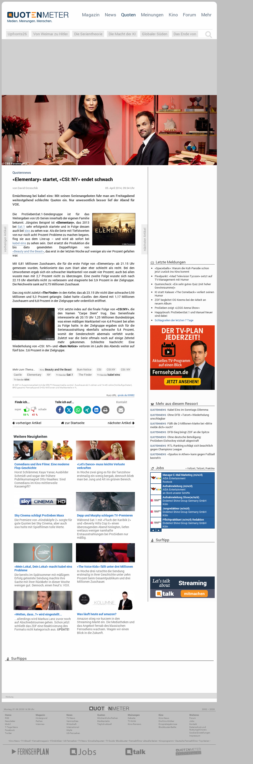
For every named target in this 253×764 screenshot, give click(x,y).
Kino (173, 15)
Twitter (8, 733)
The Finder (85, 374)
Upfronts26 (17, 33)
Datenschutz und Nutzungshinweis (198, 728)
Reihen (39, 721)
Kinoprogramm (166, 740)
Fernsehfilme (135, 740)
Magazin (91, 15)
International (72, 727)
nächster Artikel (121, 423)
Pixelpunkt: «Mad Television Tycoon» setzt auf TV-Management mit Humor (183, 277)
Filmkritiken (56, 740)
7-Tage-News (11, 727)
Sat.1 (21, 227)
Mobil (8, 724)
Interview (40, 724)
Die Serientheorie (88, 33)
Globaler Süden (154, 33)
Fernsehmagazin (40, 740)
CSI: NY (125, 369)
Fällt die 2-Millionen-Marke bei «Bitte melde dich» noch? (181, 425)
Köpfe (69, 730)
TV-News (70, 718)
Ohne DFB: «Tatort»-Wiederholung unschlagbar (179, 416)
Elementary (34, 374)
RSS (7, 718)
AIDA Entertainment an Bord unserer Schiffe (172, 489)
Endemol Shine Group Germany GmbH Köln (179, 500)
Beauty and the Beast (56, 369)
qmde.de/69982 (126, 395)
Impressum (194, 735)
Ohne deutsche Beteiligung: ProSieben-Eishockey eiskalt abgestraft (175, 438)
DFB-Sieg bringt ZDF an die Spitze (179, 432)
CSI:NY (111, 369)
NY (49, 374)
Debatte (131, 718)
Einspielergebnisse (168, 724)
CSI (99, 369)
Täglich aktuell (104, 724)
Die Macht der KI (122, 33)
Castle (18, 374)
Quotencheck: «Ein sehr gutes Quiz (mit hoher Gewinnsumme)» (183, 285)
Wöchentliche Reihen (107, 718)
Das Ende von (185, 33)
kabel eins (19, 243)
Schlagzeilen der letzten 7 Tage (174, 320)
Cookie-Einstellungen (199, 732)
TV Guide (110, 740)
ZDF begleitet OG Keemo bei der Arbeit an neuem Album (180, 301)
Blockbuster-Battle (167, 727)
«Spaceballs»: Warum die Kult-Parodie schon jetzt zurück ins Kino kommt (182, 270)
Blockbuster (122, 740)
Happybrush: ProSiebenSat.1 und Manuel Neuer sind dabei (184, 314)
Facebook (10, 730)
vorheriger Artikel (26, 423)
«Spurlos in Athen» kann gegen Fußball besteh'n (182, 456)
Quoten (128, 15)
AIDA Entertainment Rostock (177, 478)
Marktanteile (103, 721)
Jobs (191, 721)
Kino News (14, 740)
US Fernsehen (70, 740)
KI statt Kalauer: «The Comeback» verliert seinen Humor (184, 293)
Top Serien (204, 740)
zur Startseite (73, 423)
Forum (189, 15)
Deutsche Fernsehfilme (186, 740)
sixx (27, 231)
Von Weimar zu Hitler (50, 33)
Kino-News (164, 718)
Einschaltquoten (96, 740)
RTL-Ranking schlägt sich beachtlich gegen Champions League (181, 447)
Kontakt (193, 724)
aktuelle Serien (150, 740)
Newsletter (10, 721)
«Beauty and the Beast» (28, 251)
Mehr (206, 15)
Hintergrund (41, 718)
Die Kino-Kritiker (166, 721)
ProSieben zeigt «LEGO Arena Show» (177, 308)
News (110, 15)
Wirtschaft (71, 724)
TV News (82, 740)
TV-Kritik (132, 721)
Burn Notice (84, 369)
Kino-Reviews (134, 724)
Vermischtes (72, 721)
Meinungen (152, 15)
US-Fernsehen (73, 733)
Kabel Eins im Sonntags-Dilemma (179, 410)
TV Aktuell (26, 740)
